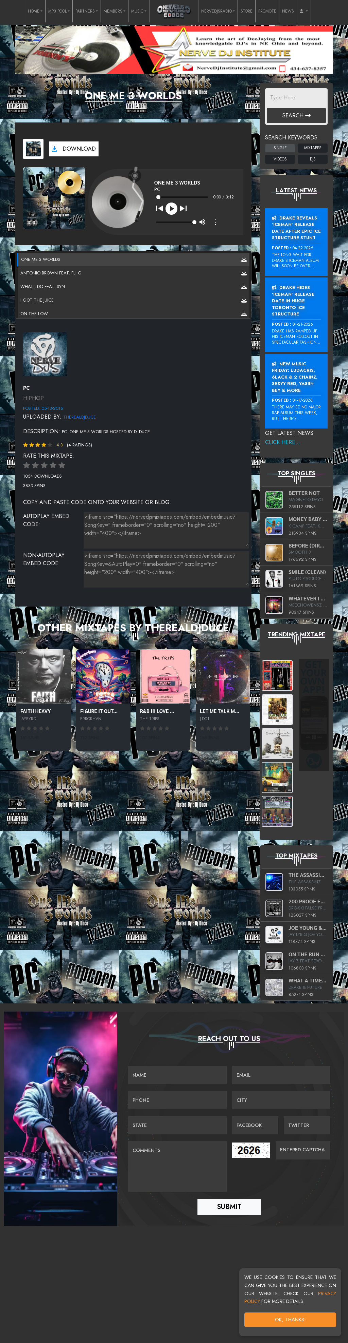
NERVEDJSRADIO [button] (216, 11)
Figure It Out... (99, 711)
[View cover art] (33, 148)
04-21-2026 (303, 324)
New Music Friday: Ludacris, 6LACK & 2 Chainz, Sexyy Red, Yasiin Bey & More (294, 377)
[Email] (281, 1076)
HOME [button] (33, 11)
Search (296, 115)
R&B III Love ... (157, 711)
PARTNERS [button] (85, 11)
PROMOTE (267, 11)
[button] (304, 11)
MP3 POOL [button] (57, 11)
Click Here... (282, 442)
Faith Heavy (35, 711)
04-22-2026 (303, 248)
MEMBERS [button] (113, 11)
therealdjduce (79, 417)
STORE (247, 11)
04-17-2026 (303, 400)
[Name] (177, 1076)
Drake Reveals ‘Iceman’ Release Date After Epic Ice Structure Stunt (296, 228)
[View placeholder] (45, 353)
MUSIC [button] (137, 11)
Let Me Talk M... (219, 711)
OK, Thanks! (290, 1319)
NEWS (288, 11)
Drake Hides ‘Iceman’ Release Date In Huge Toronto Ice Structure (293, 300)
